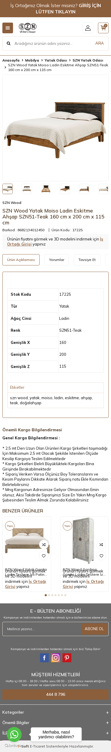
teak (14, 402)
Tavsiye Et (87, 259)
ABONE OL (94, 628)
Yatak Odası (56, 60)
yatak (35, 397)
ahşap (86, 397)
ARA (99, 43)
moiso (46, 397)
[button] (46, 595)
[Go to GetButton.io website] (14, 746)
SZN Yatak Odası (88, 60)
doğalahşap (30, 402)
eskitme (72, 397)
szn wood (19, 397)
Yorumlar (56, 259)
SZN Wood (11, 202)
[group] (55, 128)
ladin (58, 397)
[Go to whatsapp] (14, 734)
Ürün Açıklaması (21, 259)
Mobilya (32, 60)
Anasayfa (11, 60)
